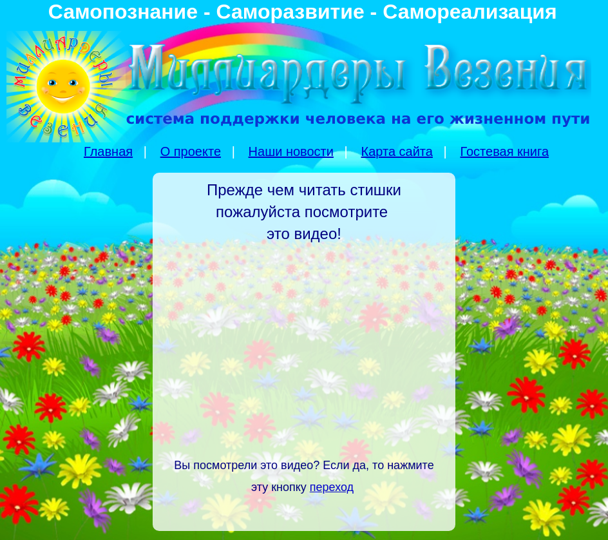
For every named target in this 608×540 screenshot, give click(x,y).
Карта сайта (396, 151)
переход (332, 487)
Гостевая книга (504, 151)
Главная (108, 151)
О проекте (190, 151)
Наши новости (291, 151)
